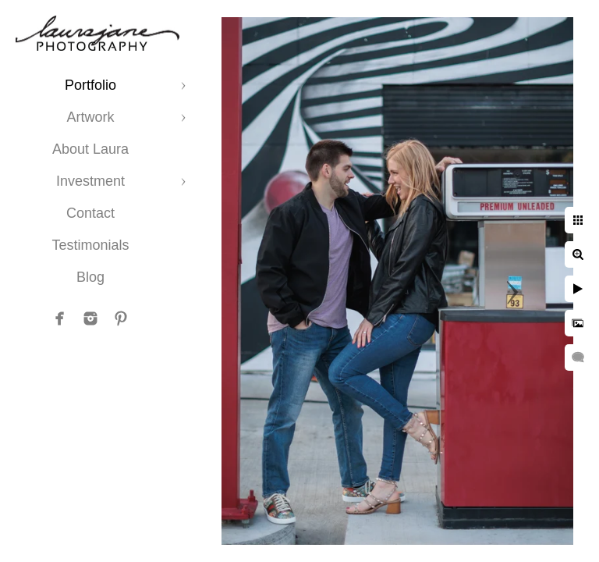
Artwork (90, 117)
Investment (90, 181)
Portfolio (90, 85)
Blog (90, 277)
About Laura (90, 149)
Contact (90, 213)
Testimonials (90, 245)
